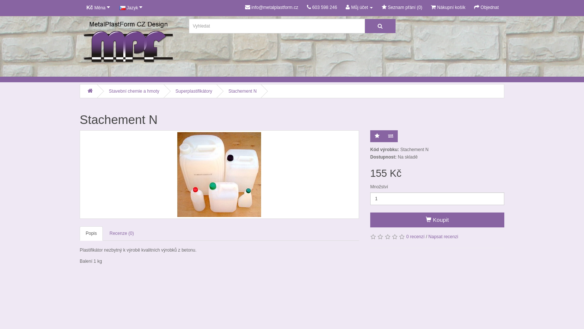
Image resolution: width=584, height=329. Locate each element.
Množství (379, 186)
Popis (91, 233)
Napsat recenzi (443, 236)
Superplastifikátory (193, 91)
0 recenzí (415, 236)
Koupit (437, 220)
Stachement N (242, 91)
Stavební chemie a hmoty (134, 91)
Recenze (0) (122, 233)
